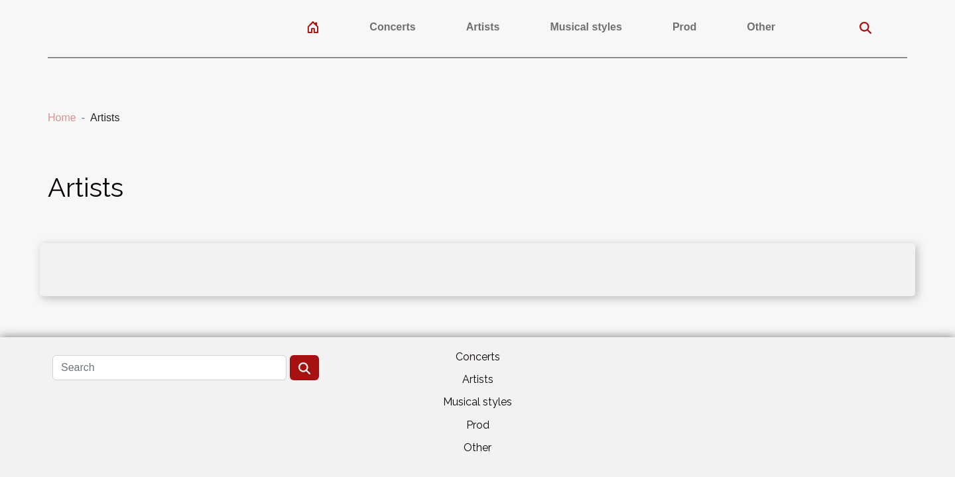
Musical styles (586, 26)
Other (761, 26)
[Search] (169, 367)
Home (62, 117)
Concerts (392, 26)
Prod (684, 26)
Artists (483, 26)
